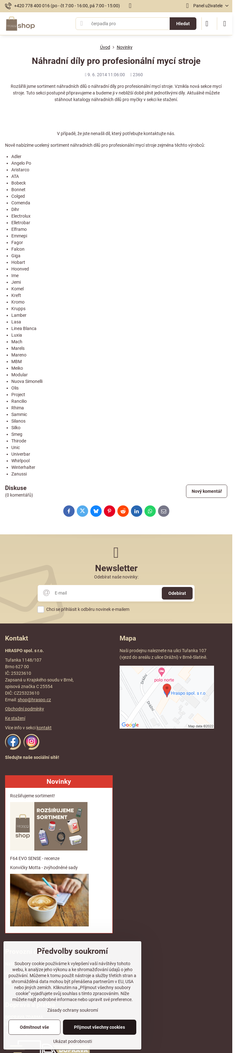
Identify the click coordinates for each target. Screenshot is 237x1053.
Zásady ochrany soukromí (72, 1010)
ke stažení (167, 99)
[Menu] (224, 23)
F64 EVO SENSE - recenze (34, 858)
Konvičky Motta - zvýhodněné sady (44, 867)
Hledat (183, 23)
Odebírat (177, 593)
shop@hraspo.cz (34, 699)
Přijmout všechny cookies (99, 1027)
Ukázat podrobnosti (72, 1041)
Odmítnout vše (34, 1027)
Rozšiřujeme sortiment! (32, 795)
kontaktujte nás (159, 133)
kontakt (44, 727)
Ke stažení (15, 718)
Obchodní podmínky (24, 708)
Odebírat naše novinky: (116, 576)
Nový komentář (207, 491)
